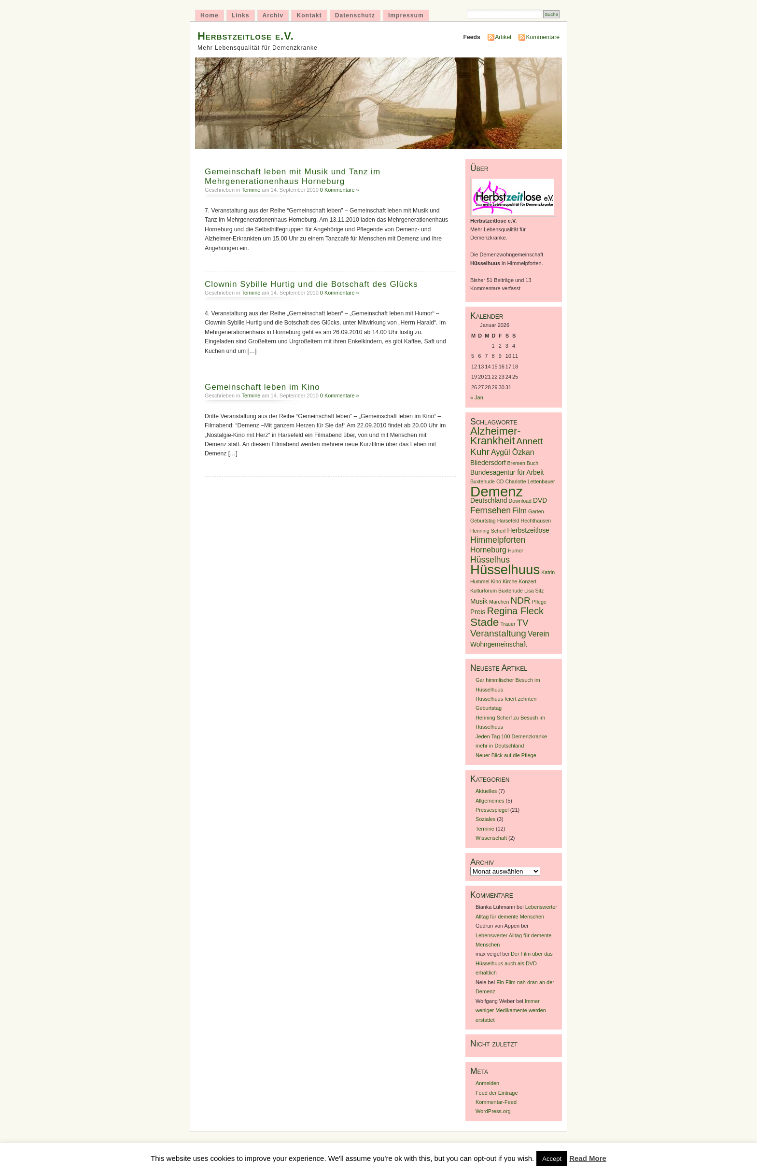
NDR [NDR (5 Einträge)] (521, 600)
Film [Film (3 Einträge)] (519, 511)
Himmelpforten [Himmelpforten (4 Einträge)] (497, 540)
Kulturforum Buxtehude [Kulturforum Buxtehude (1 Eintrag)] (496, 590)
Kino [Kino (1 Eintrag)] (496, 581)
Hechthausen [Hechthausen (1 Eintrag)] (535, 520)
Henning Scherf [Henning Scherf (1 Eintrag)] (487, 531)
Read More (587, 1158)
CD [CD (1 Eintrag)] (500, 481)
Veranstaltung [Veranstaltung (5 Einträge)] (498, 633)
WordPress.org (493, 1111)
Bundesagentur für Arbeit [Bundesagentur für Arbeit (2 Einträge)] (507, 472)
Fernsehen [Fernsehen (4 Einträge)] (490, 510)
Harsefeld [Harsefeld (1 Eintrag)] (508, 520)
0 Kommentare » (339, 190)
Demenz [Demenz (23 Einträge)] (496, 491)
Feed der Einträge (497, 1093)
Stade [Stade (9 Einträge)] (484, 622)
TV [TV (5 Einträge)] (523, 623)
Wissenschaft (491, 838)
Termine (250, 190)
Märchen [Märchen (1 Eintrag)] (499, 602)
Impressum (406, 15)
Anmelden (487, 1083)
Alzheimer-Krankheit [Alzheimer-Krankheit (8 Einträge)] (495, 435)
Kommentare (543, 37)
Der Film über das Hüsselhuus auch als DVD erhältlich (514, 963)
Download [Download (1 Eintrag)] (520, 501)
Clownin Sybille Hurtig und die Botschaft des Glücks (311, 284)
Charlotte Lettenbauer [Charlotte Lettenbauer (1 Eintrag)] (530, 481)
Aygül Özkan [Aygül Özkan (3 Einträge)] (512, 452)
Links (241, 15)
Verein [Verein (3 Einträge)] (538, 634)
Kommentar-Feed (496, 1102)
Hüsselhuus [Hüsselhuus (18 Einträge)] (505, 569)
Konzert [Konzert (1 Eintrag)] (527, 581)
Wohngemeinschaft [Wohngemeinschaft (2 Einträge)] (498, 644)
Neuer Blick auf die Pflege (506, 755)
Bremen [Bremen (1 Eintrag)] (516, 463)
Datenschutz (355, 15)
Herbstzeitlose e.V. (245, 36)
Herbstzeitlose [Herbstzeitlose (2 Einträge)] (528, 530)
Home (209, 15)
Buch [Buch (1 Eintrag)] (532, 463)
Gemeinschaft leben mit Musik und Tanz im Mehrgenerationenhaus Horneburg (292, 176)
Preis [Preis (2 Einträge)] (477, 612)
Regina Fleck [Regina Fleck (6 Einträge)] (515, 611)
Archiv (273, 15)
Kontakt (309, 15)
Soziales (485, 819)
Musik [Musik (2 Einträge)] (479, 601)
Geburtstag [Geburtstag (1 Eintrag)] (483, 520)
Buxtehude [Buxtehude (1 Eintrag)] (482, 481)
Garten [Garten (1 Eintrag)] (536, 511)
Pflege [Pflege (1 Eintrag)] (539, 602)
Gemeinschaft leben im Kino (262, 387)
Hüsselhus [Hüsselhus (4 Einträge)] (490, 560)
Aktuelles (486, 791)
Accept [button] (551, 1158)
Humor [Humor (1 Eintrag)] (515, 550)
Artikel (503, 37)
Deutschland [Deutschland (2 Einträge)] (488, 500)
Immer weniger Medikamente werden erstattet (511, 1010)
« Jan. (477, 397)
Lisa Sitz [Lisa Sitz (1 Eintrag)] (534, 590)
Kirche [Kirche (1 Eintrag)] (510, 581)
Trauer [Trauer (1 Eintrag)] (508, 624)
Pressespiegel (492, 810)
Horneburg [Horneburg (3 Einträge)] (488, 550)
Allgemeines (490, 801)
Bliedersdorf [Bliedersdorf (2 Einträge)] (487, 462)
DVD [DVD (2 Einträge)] (540, 500)
